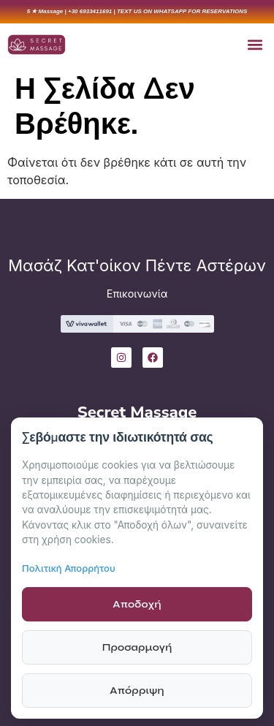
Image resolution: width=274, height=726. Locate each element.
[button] (255, 44)
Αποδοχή (137, 604)
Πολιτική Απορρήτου (68, 568)
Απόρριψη (137, 690)
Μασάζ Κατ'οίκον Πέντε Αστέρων (137, 265)
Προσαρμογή (137, 647)
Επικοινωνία (137, 293)
